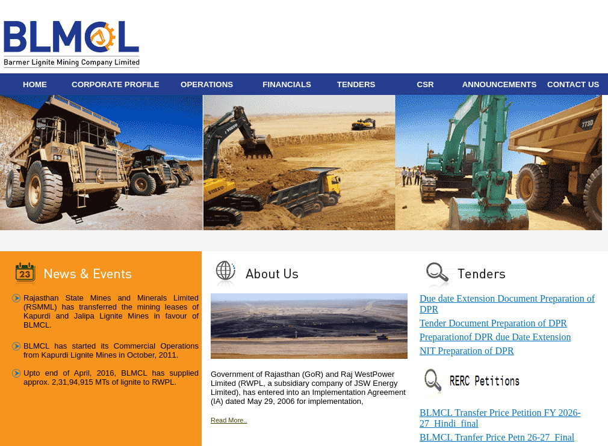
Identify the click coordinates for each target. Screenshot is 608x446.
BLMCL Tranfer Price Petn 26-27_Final (497, 437)
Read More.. (229, 420)
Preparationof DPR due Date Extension (495, 337)
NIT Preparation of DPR (467, 351)
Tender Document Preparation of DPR (493, 323)
